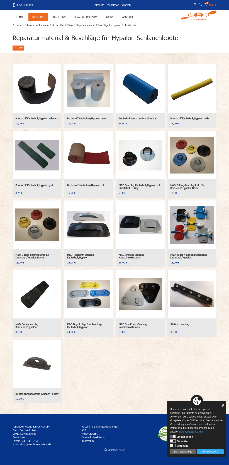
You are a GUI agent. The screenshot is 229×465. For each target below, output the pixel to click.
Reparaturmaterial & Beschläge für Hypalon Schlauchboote (106, 25)
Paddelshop (112, 4)
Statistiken (179, 441)
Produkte (38, 17)
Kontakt (127, 17)
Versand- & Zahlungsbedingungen (99, 426)
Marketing (179, 445)
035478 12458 (23, 5)
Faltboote (99, 4)
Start (19, 17)
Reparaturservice (86, 17)
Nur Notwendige (183, 451)
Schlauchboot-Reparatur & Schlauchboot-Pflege (49, 25)
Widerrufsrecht (89, 433)
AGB (83, 430)
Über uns (59, 17)
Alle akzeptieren (210, 451)
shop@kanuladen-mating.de (35, 444)
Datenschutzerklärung (93, 437)
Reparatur (126, 4)
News (109, 17)
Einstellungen (181, 436)
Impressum (87, 440)
